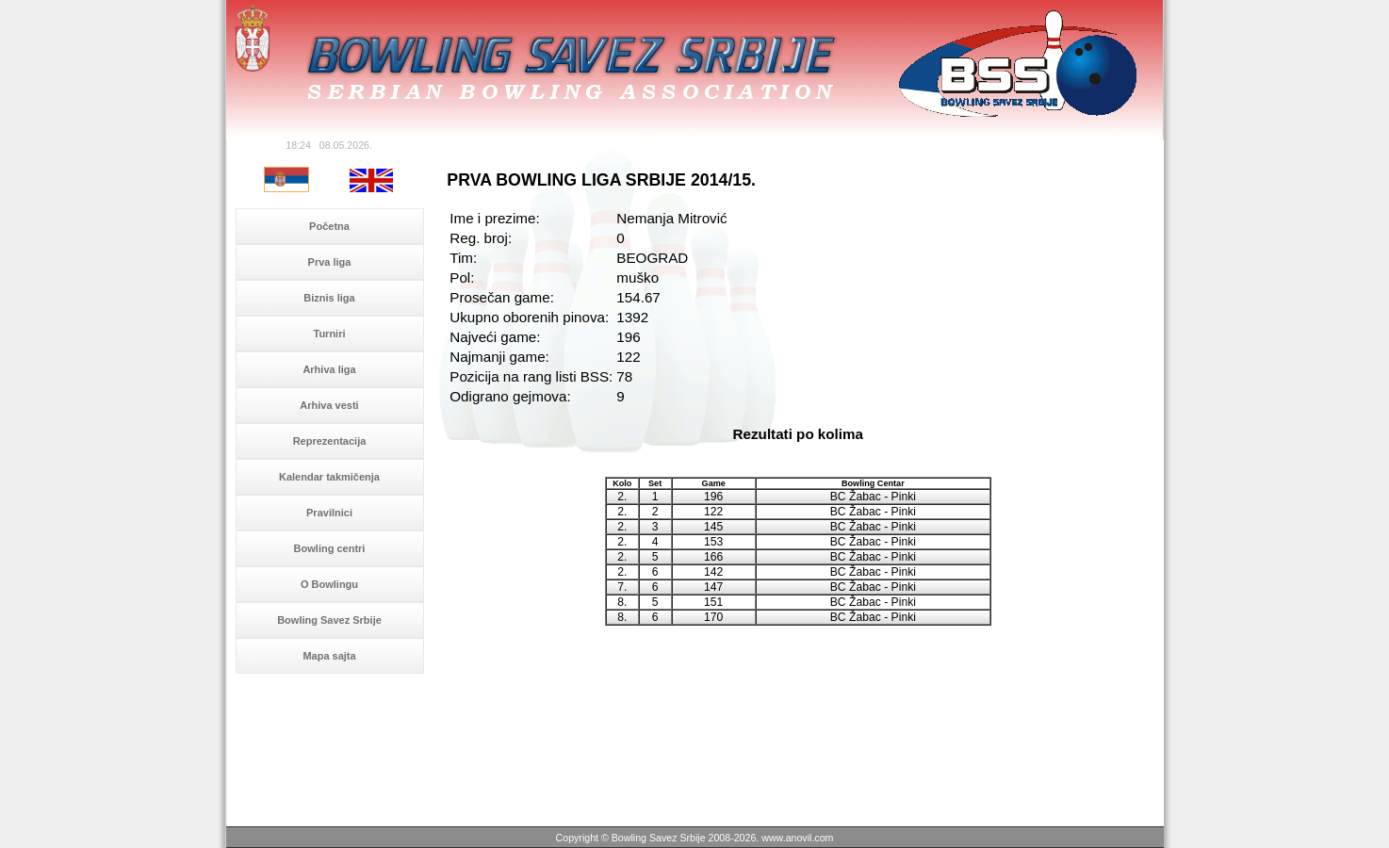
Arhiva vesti (329, 405)
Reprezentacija (330, 441)
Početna (329, 226)
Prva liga (329, 262)
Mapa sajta (328, 655)
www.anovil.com (797, 837)
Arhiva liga (328, 369)
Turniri (329, 333)
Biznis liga (328, 297)
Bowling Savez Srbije (329, 620)
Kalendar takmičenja (329, 476)
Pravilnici (329, 512)
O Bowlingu (329, 584)
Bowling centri (330, 548)
